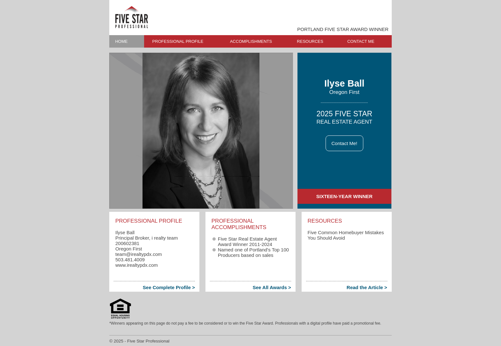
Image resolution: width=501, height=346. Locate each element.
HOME (121, 41)
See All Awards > (272, 287)
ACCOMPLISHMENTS (251, 41)
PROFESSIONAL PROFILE (178, 41)
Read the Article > (367, 287)
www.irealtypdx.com (136, 265)
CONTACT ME (360, 41)
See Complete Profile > (169, 287)
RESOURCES (310, 41)
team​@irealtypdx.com (138, 254)
